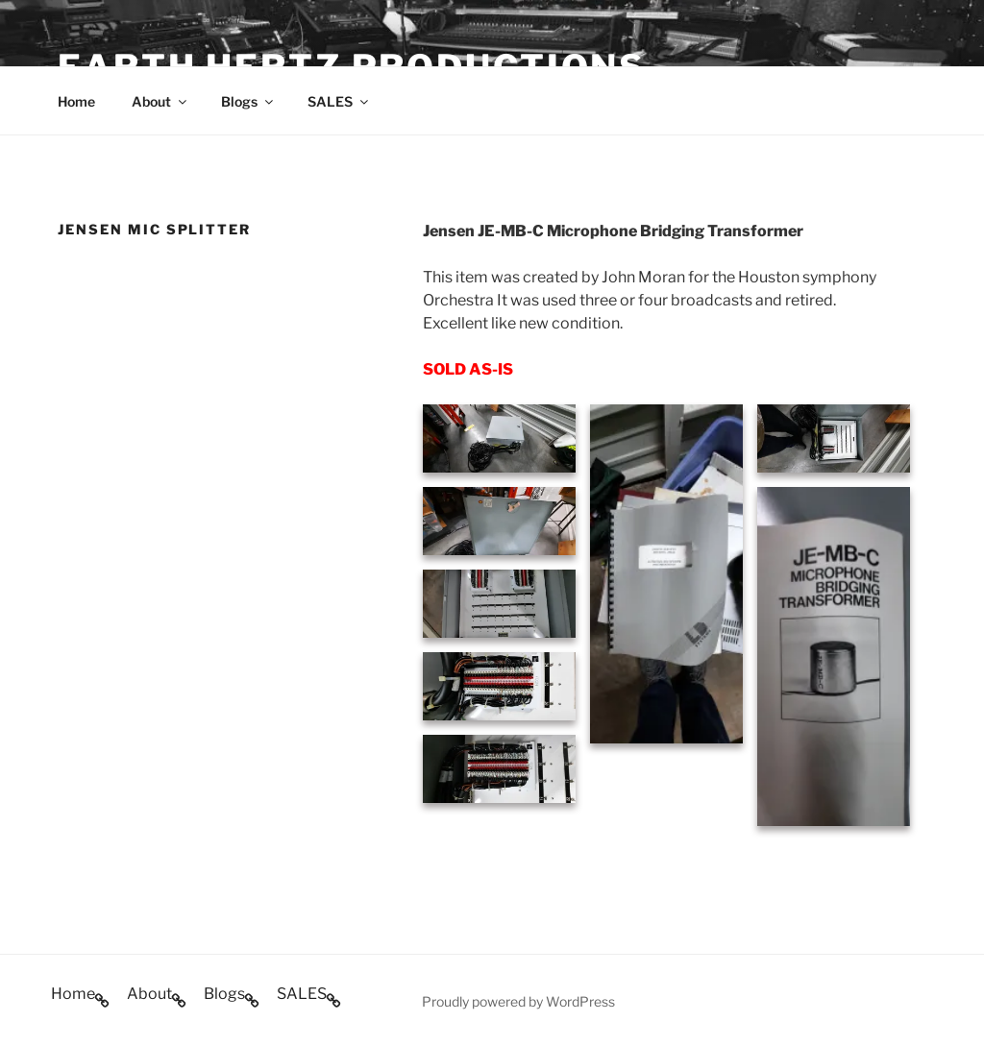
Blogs (248, 101)
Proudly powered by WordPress (518, 1001)
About (160, 101)
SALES (339, 101)
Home (76, 101)
